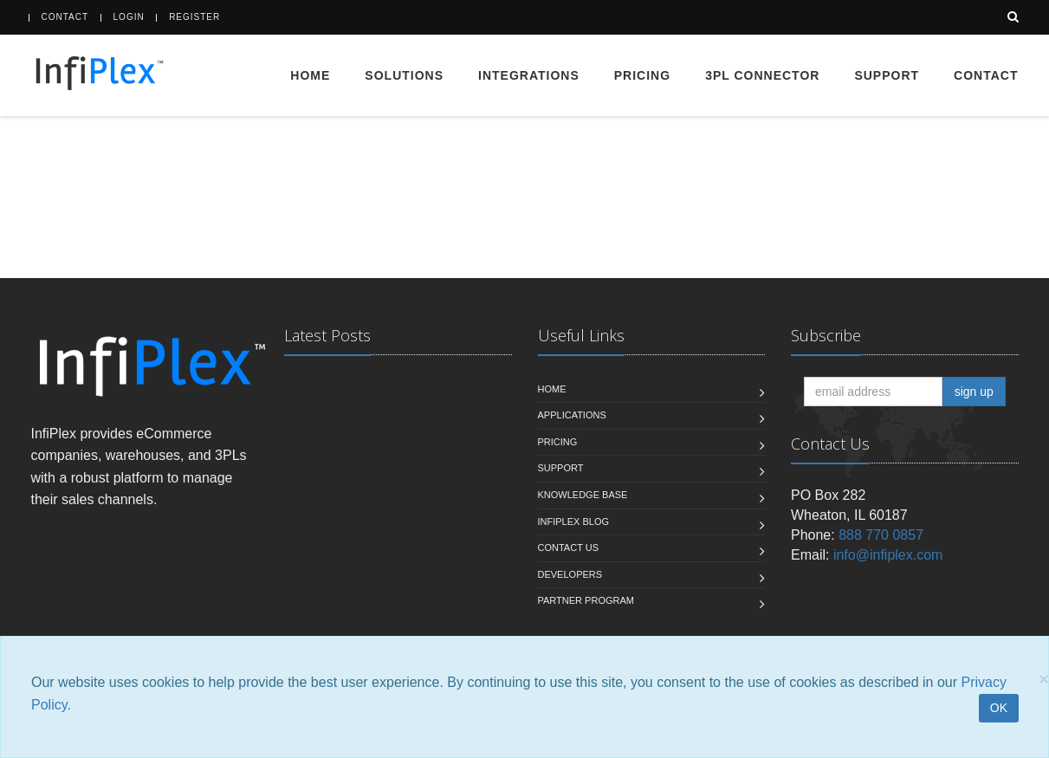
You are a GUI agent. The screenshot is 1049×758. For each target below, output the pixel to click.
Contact (65, 17)
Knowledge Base (583, 494)
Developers (570, 574)
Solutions (404, 75)
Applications (572, 415)
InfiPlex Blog (574, 521)
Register (194, 17)
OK (998, 708)
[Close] (1044, 679)
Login (129, 17)
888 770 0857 (881, 535)
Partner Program (586, 600)
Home (310, 75)
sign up (974, 391)
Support (886, 75)
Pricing (642, 75)
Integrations (529, 75)
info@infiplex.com (888, 554)
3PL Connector (762, 75)
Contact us (568, 547)
